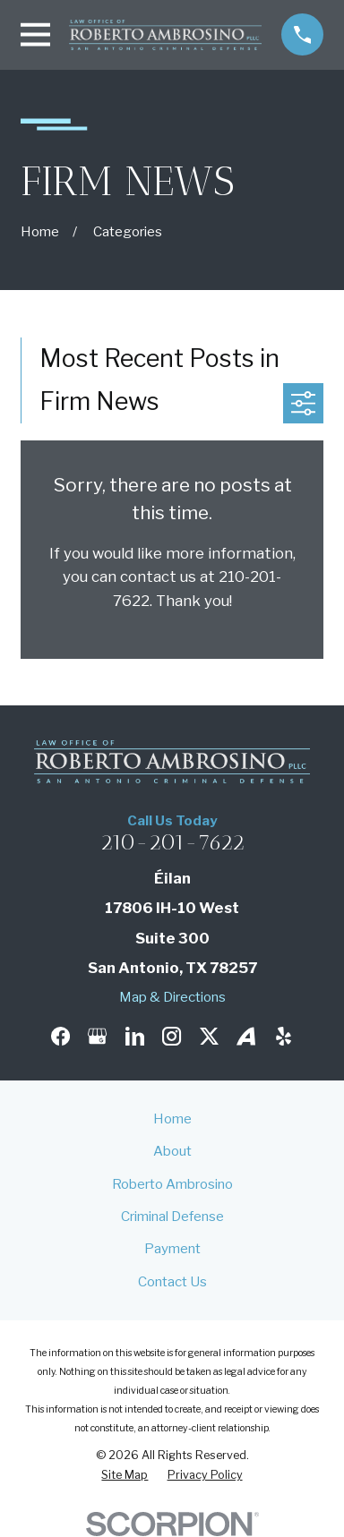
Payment (172, 1248)
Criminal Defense (172, 1216)
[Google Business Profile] (97, 1036)
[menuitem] (124, 1475)
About (172, 1150)
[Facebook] (60, 1036)
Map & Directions (172, 996)
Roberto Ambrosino (172, 1183)
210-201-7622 (172, 842)
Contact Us (172, 1281)
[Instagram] (171, 1036)
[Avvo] (245, 1036)
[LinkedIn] (134, 1036)
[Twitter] (209, 1036)
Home (172, 1118)
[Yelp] (283, 1036)
